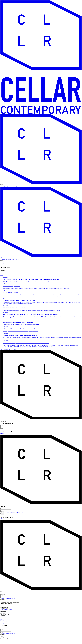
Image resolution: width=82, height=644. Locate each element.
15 (13, 349)
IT (3, 185)
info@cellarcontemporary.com (6, 609)
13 (10, 349)
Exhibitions (9, 186)
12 (9, 349)
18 (16, 349)
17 (15, 349)
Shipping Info (3, 622)
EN (1, 185)
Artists (5, 186)
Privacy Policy (20, 512)
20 (19, 349)
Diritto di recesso (3, 620)
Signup (2, 513)
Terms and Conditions (11, 512)
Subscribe (2, 599)
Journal (15, 186)
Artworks (2, 186)
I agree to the (8, 598)
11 (8, 349)
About (18, 186)
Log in (1, 261)
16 (14, 349)
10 (7, 349)
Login (2, 428)
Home (4, 263)
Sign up (4, 261)
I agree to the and (12, 512)
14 (12, 349)
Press (13, 186)
